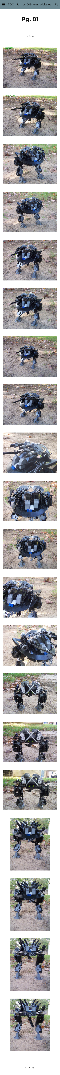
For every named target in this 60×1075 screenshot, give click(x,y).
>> (33, 36)
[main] (30, 19)
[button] (4, 4)
